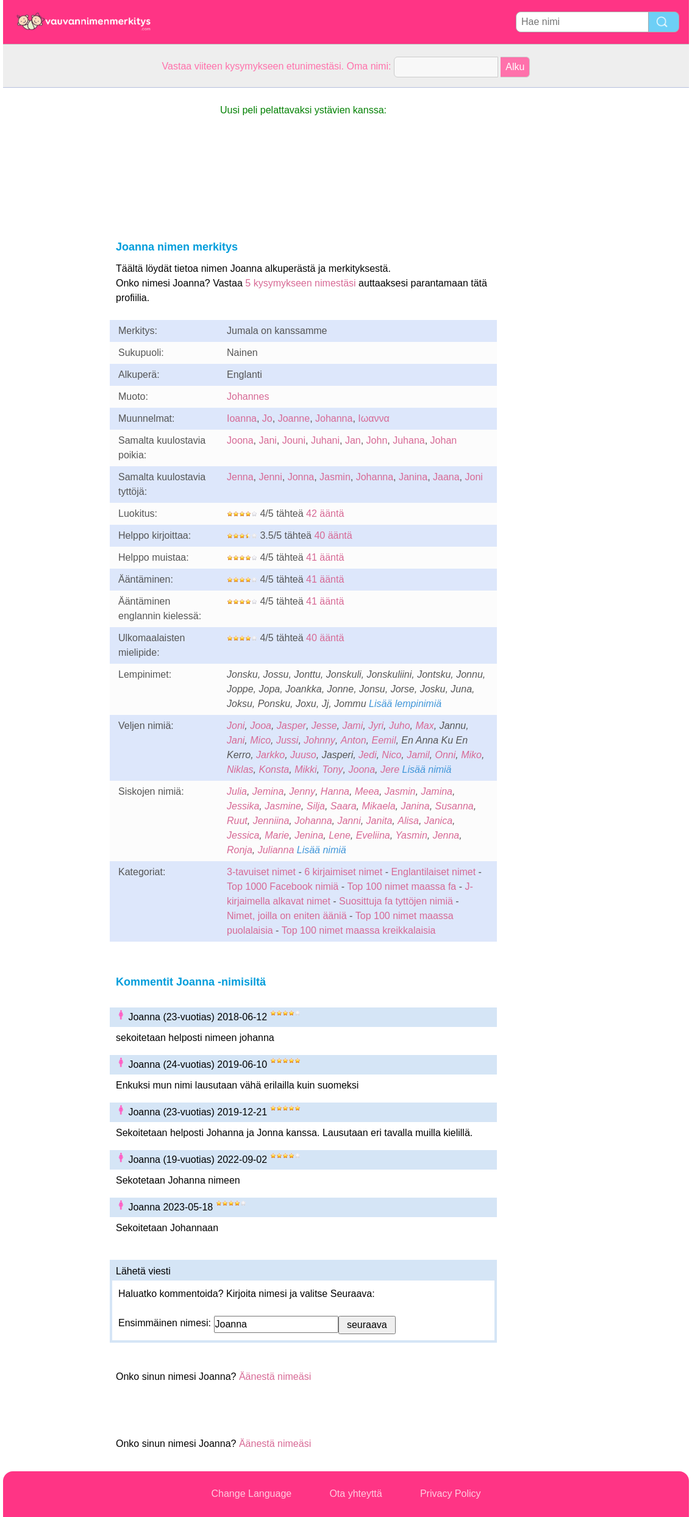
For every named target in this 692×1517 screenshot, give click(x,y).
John (377, 440)
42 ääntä (325, 513)
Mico (260, 740)
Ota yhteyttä (355, 1493)
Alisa (408, 820)
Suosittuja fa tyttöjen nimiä (396, 901)
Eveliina (373, 835)
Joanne (294, 418)
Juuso (303, 755)
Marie (277, 835)
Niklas (240, 769)
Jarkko (270, 755)
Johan (443, 440)
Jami (352, 725)
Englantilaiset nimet (433, 872)
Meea (367, 791)
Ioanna (242, 418)
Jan (353, 440)
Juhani (325, 440)
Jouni (293, 440)
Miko (471, 755)
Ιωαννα (373, 418)
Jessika (243, 806)
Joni (474, 477)
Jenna (240, 477)
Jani (267, 440)
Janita (379, 820)
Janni (348, 820)
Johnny (319, 740)
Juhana (409, 440)
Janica (438, 820)
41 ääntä (325, 557)
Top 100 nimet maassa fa (402, 886)
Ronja (239, 850)
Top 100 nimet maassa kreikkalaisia (359, 930)
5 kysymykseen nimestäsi (300, 283)
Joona (240, 440)
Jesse (324, 725)
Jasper (291, 725)
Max (425, 725)
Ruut (237, 820)
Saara (343, 806)
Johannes (248, 396)
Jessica (243, 835)
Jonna (301, 477)
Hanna (335, 791)
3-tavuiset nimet (261, 872)
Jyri (375, 725)
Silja (316, 806)
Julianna (276, 850)
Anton (353, 740)
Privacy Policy (450, 1493)
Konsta (274, 769)
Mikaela (378, 806)
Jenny (302, 791)
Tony (332, 769)
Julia (237, 791)
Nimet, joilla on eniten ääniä (287, 916)
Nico (391, 755)
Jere (389, 769)
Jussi (287, 740)
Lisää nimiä (427, 769)
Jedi (367, 755)
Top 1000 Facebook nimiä (282, 886)
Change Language (252, 1493)
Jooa (260, 725)
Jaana (446, 477)
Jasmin (335, 477)
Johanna (333, 418)
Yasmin (411, 835)
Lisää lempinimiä (405, 703)
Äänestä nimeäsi (275, 1376)
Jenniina (271, 820)
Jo (267, 418)
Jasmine (283, 806)
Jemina (268, 791)
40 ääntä (333, 535)
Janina (413, 477)
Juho (399, 725)
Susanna (454, 806)
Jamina (436, 791)
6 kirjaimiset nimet (343, 872)
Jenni (270, 477)
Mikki (305, 769)
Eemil (383, 740)
